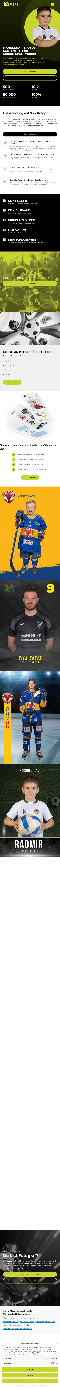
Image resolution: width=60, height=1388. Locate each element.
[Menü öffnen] (52, 4)
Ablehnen (30, 1375)
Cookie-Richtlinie (18, 1385)
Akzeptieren (30, 1369)
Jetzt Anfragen (30, 71)
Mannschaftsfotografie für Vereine (18, 1322)
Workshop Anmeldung (30, 1281)
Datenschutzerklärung (32, 1385)
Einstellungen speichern (30, 1381)
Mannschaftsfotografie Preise (16, 1325)
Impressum (43, 1385)
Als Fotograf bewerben (30, 1274)
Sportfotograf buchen (45, 1322)
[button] (57, 1343)
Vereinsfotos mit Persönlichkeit (17, 1329)
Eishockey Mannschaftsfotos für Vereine (21, 1318)
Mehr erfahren (30, 78)
